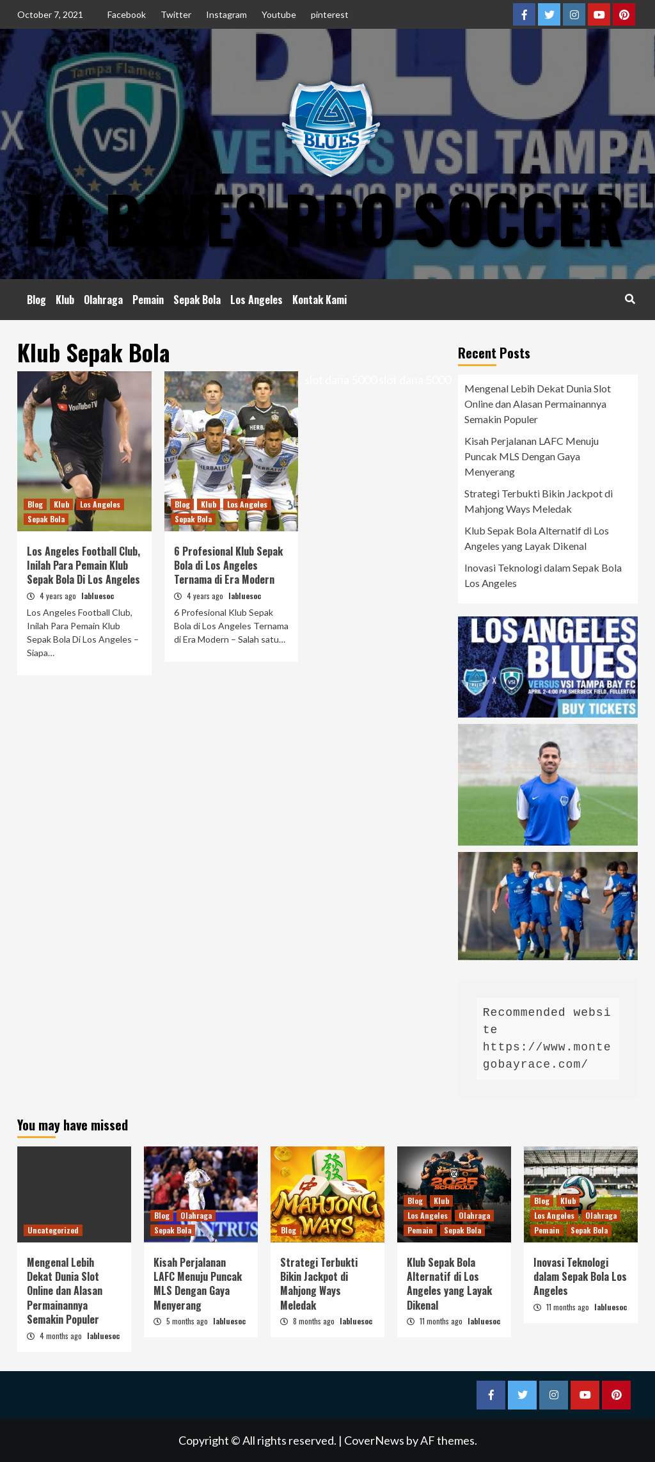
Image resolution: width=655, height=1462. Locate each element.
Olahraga (103, 299)
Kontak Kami (319, 299)
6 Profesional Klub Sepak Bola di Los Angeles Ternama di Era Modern (228, 565)
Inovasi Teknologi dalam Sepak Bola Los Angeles (543, 575)
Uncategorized (53, 1230)
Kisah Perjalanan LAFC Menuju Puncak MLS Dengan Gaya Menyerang (531, 456)
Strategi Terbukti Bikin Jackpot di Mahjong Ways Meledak (538, 501)
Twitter (176, 14)
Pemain (148, 299)
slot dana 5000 (340, 380)
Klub (65, 299)
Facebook (126, 14)
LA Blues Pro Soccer (324, 217)
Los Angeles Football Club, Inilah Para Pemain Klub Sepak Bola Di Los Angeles (83, 565)
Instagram (226, 14)
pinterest (330, 14)
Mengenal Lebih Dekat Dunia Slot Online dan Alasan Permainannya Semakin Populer (537, 403)
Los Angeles (256, 299)
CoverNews (374, 1440)
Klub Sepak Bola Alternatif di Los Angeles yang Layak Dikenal (536, 538)
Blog (36, 299)
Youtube (279, 14)
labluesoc (97, 595)
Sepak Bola (197, 299)
